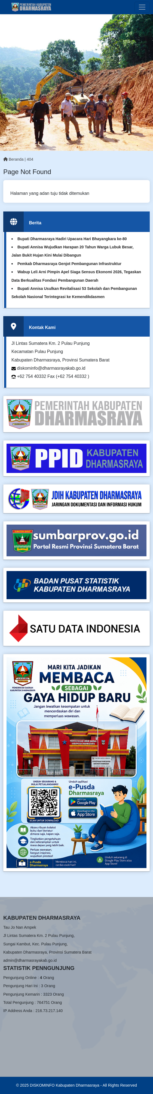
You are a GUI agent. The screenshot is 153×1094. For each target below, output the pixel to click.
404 (30, 159)
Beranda (13, 159)
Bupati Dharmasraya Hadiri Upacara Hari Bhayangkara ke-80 (72, 239)
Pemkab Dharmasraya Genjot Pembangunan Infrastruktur (69, 263)
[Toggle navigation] (142, 7)
